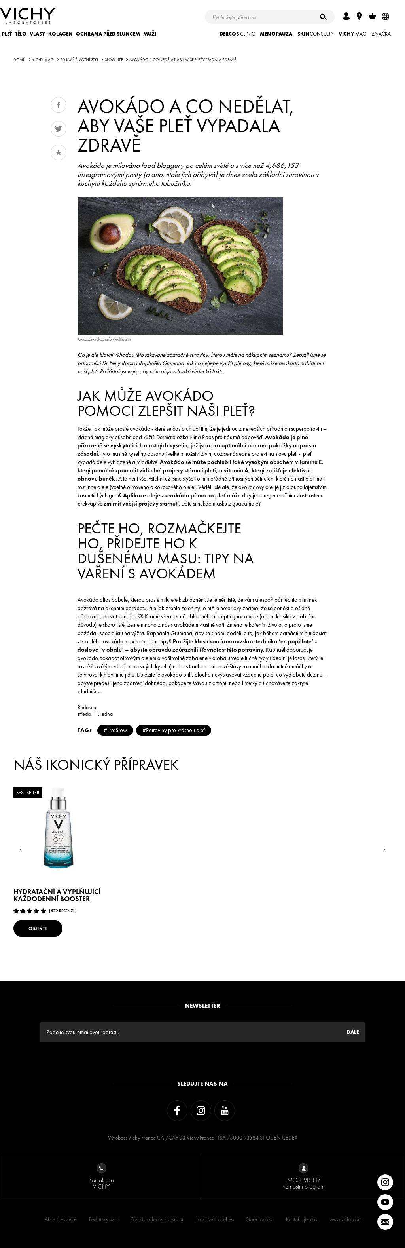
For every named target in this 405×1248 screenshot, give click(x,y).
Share (58, 104)
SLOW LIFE (114, 59)
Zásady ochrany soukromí (156, 1219)
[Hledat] (323, 17)
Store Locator (260, 1219)
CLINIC (237, 33)
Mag (353, 33)
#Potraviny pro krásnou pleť (173, 730)
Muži (149, 33)
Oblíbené (58, 152)
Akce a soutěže (61, 1219)
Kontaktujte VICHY (101, 1177)
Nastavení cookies (214, 1219)
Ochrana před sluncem (108, 33)
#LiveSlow (115, 730)
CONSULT (315, 33)
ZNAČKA (381, 33)
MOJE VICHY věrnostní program (303, 1177)
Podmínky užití (103, 1219)
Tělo (20, 33)
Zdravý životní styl (79, 59)
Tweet (58, 128)
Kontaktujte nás (301, 1219)
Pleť (7, 33)
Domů (19, 59)
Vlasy (37, 33)
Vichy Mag (43, 59)
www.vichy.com (345, 1219)
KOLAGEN (60, 33)
